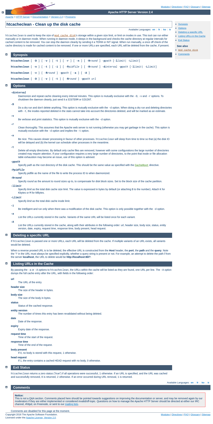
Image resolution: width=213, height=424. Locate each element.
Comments (184, 54)
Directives (177, 6)
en (154, 29)
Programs (71, 17)
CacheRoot (142, 165)
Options (182, 28)
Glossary (195, 6)
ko (165, 29)
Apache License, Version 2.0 (41, 417)
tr (170, 29)
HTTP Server (23, 17)
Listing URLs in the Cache (191, 36)
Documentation (40, 17)
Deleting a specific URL (190, 32)
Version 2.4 (57, 17)
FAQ (186, 6)
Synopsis (183, 24)
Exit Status (183, 40)
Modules (165, 6)
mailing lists (71, 404)
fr (159, 29)
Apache (9, 17)
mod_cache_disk (65, 35)
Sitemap (206, 6)
